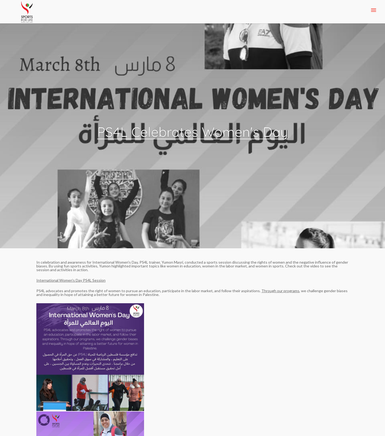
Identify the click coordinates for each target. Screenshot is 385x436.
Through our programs (280, 290)
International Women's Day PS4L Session (71, 280)
